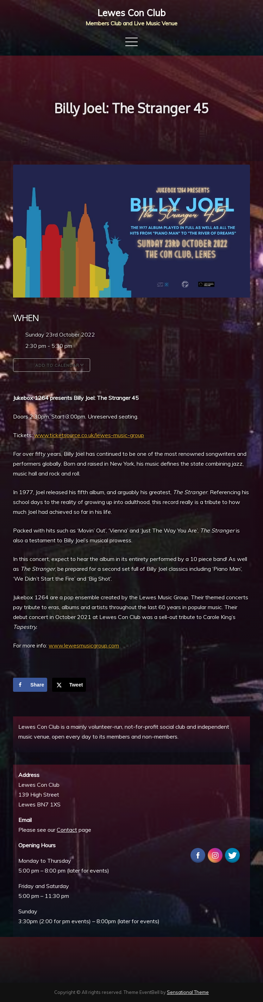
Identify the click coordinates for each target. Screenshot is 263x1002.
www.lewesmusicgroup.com (84, 645)
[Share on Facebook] (30, 685)
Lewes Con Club (131, 13)
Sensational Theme (188, 992)
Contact (67, 829)
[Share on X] (69, 685)
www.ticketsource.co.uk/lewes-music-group (89, 435)
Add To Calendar (51, 365)
